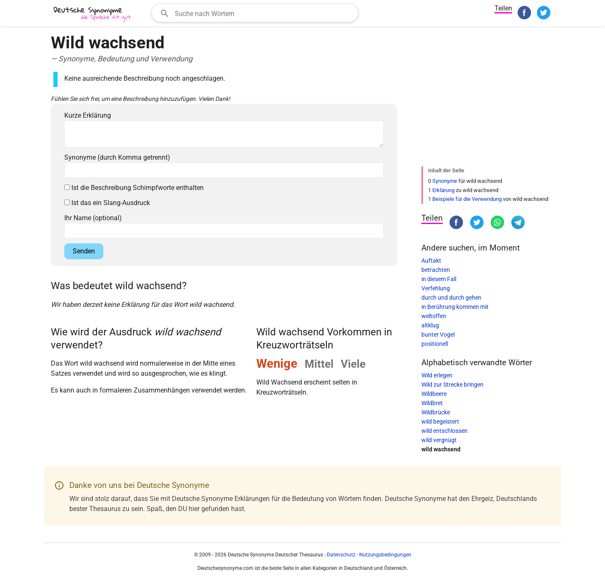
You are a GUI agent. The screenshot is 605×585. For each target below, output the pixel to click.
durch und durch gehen (451, 297)
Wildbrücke (435, 412)
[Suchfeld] (264, 13)
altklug (430, 325)
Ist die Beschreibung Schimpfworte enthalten (134, 188)
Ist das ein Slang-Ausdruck (107, 203)
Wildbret (432, 403)
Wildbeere (434, 393)
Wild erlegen (436, 375)
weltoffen (433, 316)
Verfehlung (435, 288)
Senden (84, 251)
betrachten (435, 269)
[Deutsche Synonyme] (93, 14)
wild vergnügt (439, 440)
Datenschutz (341, 555)
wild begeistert (440, 421)
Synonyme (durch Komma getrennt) (117, 157)
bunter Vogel (438, 334)
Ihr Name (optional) (93, 218)
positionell (434, 343)
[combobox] (255, 13)
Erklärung (443, 190)
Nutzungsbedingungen (385, 555)
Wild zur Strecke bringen (452, 384)
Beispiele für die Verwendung (467, 199)
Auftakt (431, 260)
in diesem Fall (438, 279)
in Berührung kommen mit (455, 306)
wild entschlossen (444, 430)
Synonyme (444, 181)
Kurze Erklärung (87, 115)
